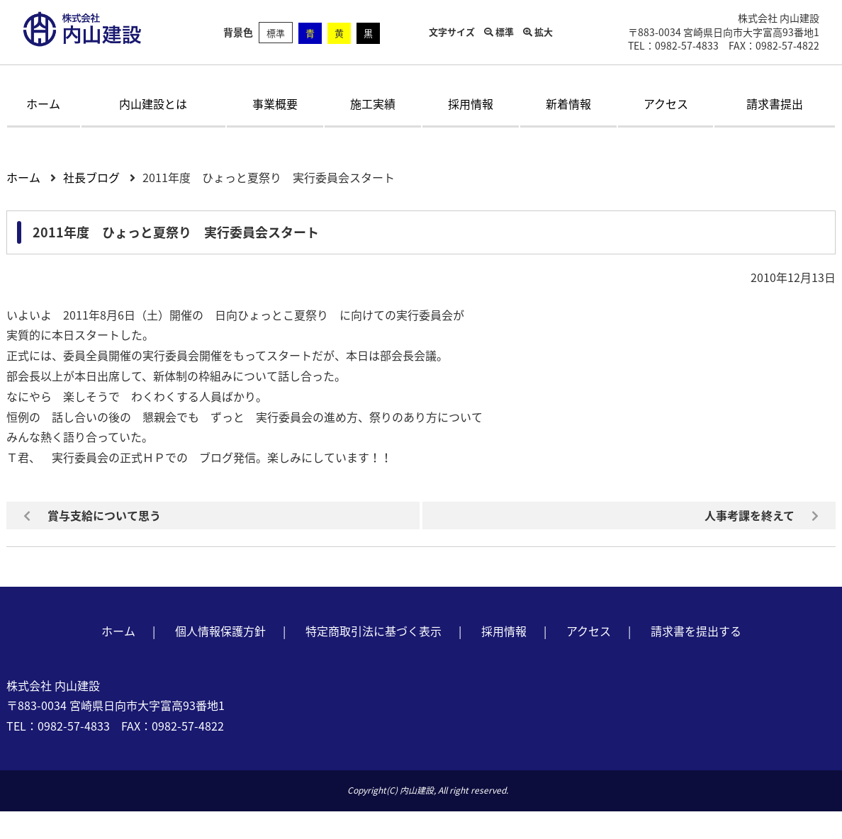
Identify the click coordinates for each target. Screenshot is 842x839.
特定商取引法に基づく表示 (373, 630)
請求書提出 (774, 103)
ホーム (43, 103)
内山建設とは (153, 103)
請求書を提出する (696, 630)
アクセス (666, 103)
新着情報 (568, 103)
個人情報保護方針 (220, 630)
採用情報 (470, 103)
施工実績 (372, 103)
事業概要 (275, 103)
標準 (275, 33)
